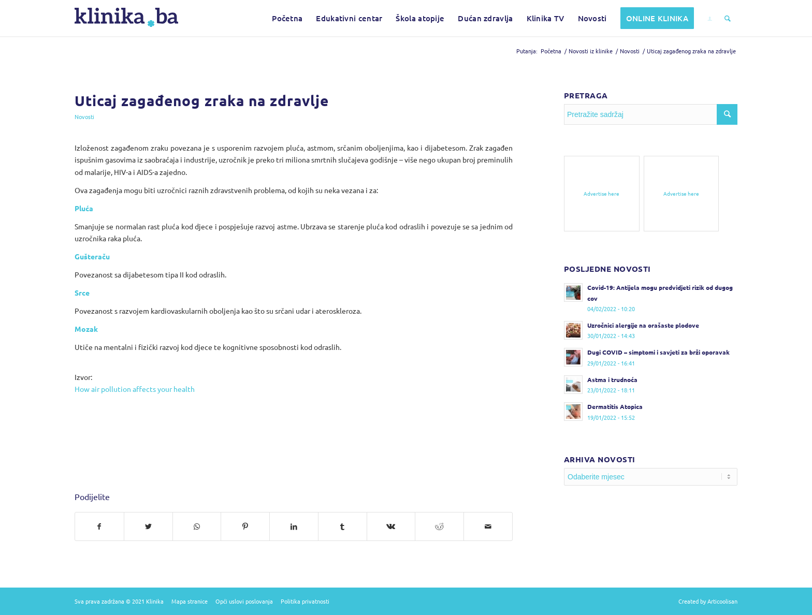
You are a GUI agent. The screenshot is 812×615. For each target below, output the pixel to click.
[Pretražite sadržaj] (727, 18)
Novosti (84, 116)
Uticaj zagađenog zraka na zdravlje (202, 100)
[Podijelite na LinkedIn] (294, 526)
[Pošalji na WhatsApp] (197, 526)
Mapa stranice (189, 601)
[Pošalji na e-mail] (488, 526)
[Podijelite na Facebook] (99, 526)
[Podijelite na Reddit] (439, 526)
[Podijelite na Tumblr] (342, 526)
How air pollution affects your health (135, 388)
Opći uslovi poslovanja (244, 601)
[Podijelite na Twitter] (148, 526)
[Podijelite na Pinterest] (245, 526)
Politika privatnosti (305, 601)
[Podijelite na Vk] (391, 526)
